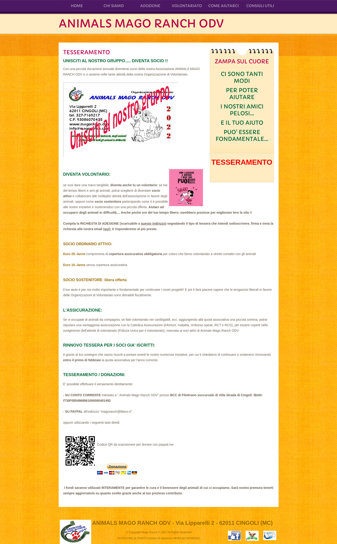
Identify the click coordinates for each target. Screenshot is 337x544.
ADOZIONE (150, 5)
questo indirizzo (153, 223)
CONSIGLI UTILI (260, 5)
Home (77, 5)
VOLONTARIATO (187, 5)
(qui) (106, 229)
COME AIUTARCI (223, 5)
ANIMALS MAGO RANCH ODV (141, 23)
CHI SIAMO (114, 5)
